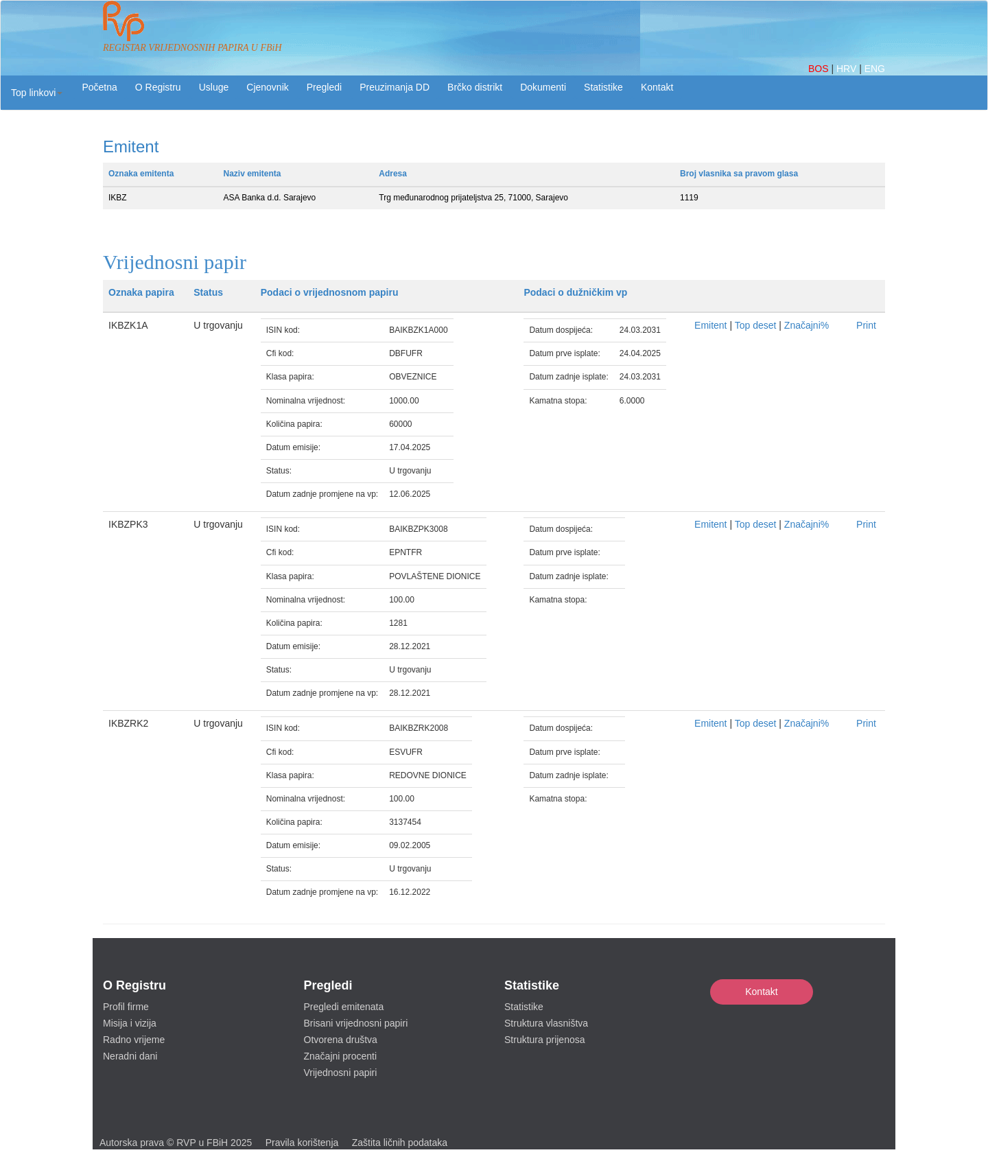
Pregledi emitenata (344, 1006)
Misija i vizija (129, 1023)
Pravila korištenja (302, 1142)
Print (866, 325)
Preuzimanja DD (395, 87)
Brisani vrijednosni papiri (356, 1023)
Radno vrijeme (134, 1039)
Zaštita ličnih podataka (399, 1142)
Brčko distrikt (474, 87)
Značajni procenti (340, 1056)
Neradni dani (130, 1056)
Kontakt (761, 991)
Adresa (393, 173)
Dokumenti (543, 87)
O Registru (158, 87)
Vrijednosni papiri (340, 1072)
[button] (37, 92)
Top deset (756, 325)
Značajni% (806, 325)
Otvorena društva (340, 1039)
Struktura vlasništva (546, 1023)
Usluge (214, 87)
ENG (874, 68)
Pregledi (324, 87)
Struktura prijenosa (544, 1039)
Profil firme (126, 1006)
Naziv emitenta (252, 173)
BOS (819, 68)
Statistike (603, 87)
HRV (847, 68)
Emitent (710, 325)
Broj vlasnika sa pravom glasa (739, 173)
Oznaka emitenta (141, 173)
